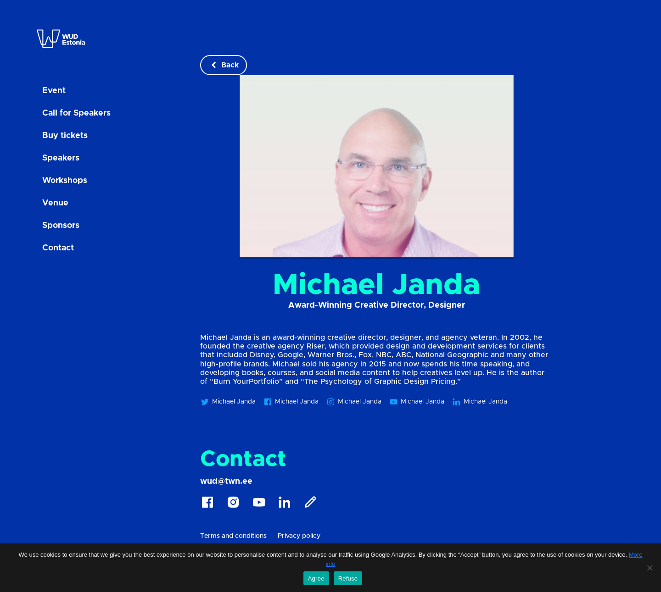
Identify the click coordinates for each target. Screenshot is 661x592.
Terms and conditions (233, 536)
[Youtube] (259, 504)
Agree (316, 578)
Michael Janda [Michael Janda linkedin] (479, 401)
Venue (55, 203)
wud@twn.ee (226, 481)
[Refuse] (649, 567)
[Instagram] (233, 504)
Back (223, 65)
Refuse (348, 578)
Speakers (60, 158)
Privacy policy (299, 536)
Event (54, 91)
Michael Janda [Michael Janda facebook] (291, 401)
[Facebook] (207, 504)
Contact (58, 248)
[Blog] (310, 504)
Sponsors (60, 225)
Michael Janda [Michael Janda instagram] (353, 401)
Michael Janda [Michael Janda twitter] (228, 401)
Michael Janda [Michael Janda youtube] (416, 401)
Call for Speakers (76, 113)
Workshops (64, 181)
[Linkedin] (284, 504)
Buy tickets (65, 136)
